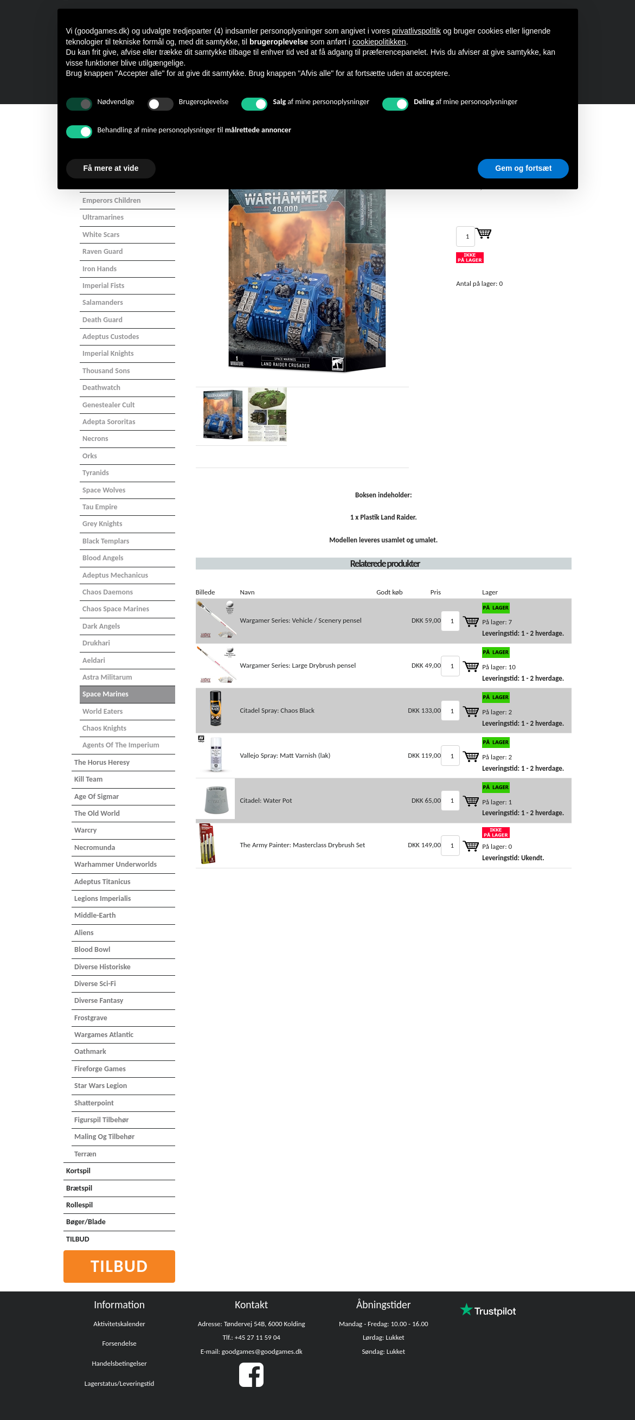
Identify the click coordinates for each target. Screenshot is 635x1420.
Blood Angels (103, 557)
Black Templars (105, 541)
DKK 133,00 (424, 710)
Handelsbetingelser (119, 1363)
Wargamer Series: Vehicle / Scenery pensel (300, 620)
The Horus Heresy (102, 762)
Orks (89, 455)
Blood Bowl (92, 949)
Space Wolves (103, 490)
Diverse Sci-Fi (95, 983)
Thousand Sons (106, 370)
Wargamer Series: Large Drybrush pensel (298, 665)
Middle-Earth (95, 915)
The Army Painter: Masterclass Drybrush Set (302, 845)
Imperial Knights (108, 353)
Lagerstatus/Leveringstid (120, 1383)
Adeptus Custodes (110, 336)
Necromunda (94, 847)
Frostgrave (90, 1017)
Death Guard (102, 319)
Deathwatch (101, 387)
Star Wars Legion (100, 1085)
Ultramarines (103, 217)
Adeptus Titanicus (102, 881)
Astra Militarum (107, 677)
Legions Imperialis (102, 898)
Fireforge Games (100, 1068)
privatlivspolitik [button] (416, 31)
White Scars (100, 234)
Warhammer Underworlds (115, 864)
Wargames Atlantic (103, 1034)
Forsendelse (119, 1343)
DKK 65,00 (426, 800)
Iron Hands (99, 268)
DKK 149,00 (424, 845)
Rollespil (79, 1205)
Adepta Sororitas (108, 421)
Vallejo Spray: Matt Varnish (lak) (285, 755)
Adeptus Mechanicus (115, 575)
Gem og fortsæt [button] (523, 168)
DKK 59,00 (426, 620)
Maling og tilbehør (104, 1136)
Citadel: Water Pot (266, 800)
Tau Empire (100, 506)
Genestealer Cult (108, 405)
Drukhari (96, 643)
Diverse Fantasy (98, 1000)
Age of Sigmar (96, 796)
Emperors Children (111, 200)
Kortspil (78, 1170)
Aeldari (93, 660)
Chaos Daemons (107, 592)
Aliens (84, 932)
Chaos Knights (104, 728)
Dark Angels (101, 626)
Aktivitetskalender (119, 1324)
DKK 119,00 (424, 755)
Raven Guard (102, 251)
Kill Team (88, 779)
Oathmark (90, 1051)
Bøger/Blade (86, 1221)
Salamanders (102, 302)
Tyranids (95, 472)
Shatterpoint (94, 1103)
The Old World (97, 813)
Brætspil (79, 1188)
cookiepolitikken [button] (379, 41)
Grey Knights (102, 523)
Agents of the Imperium (120, 745)
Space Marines (105, 694)
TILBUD (77, 1239)
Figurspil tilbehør (101, 1119)
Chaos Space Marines (115, 608)
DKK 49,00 (426, 665)
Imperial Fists (103, 285)
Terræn (85, 1154)
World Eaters (102, 711)
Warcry (85, 830)
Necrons (95, 438)
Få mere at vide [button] (111, 168)
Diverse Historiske (102, 966)
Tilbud (120, 1266)
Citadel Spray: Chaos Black (277, 710)
